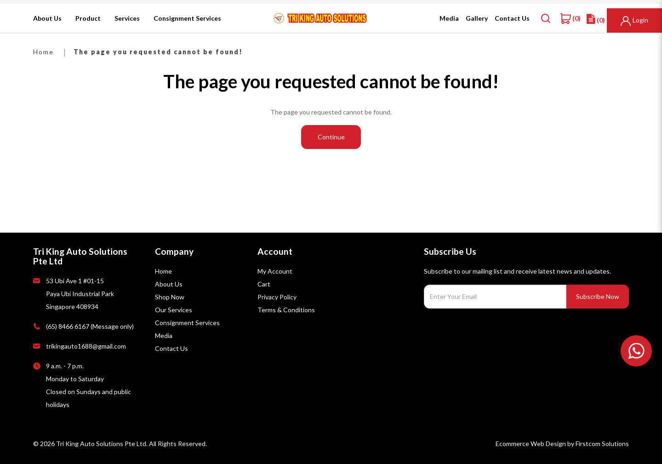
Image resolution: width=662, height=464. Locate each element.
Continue (331, 137)
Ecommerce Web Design (531, 443)
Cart (263, 284)
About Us (169, 284)
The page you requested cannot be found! (158, 52)
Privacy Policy (277, 297)
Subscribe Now (597, 296)
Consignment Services (187, 323)
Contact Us (171, 348)
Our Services (173, 310)
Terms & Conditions (286, 310)
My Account (274, 271)
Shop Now (169, 297)
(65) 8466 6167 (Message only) (90, 326)
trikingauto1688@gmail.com (86, 346)
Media (163, 335)
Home (43, 52)
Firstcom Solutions (602, 443)
